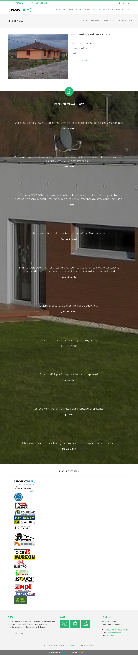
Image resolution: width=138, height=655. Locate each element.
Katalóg (86, 10)
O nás (65, 10)
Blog (118, 10)
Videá (71, 10)
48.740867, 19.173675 (114, 635)
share (73, 53)
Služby (78, 10)
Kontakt (125, 10)
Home (58, 10)
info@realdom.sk (40, 3)
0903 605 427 (112, 630)
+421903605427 (18, 3)
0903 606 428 (123, 630)
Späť (85, 61)
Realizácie (96, 10)
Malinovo (90, 44)
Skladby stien (108, 10)
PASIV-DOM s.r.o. (71, 645)
